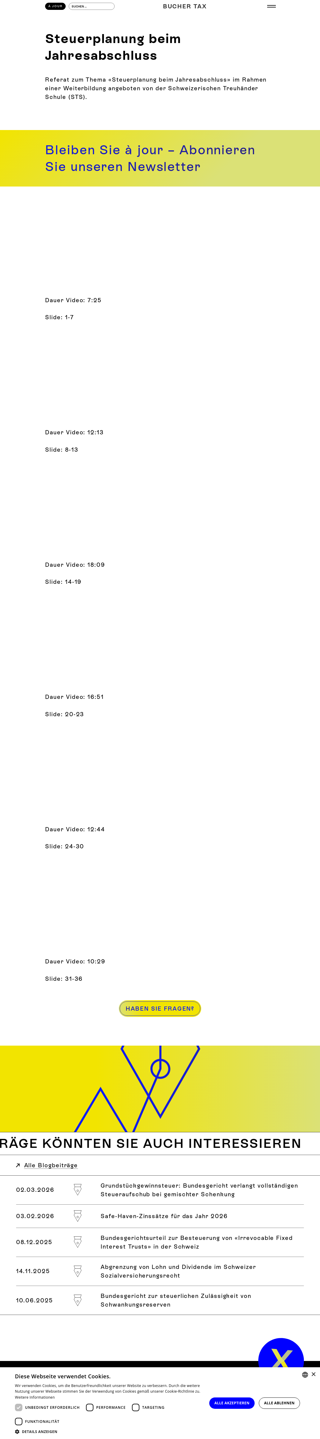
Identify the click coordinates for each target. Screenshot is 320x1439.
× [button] (313, 1374)
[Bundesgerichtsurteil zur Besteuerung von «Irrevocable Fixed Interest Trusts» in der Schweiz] (160, 1242)
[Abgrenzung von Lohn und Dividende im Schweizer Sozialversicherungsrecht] (160, 1271)
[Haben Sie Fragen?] (160, 1008)
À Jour (55, 6)
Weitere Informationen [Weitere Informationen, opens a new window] (35, 1397)
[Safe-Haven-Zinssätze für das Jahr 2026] (160, 1216)
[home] (281, 1361)
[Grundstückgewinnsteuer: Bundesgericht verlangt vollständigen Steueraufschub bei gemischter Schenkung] (160, 1190)
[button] (108, 1432)
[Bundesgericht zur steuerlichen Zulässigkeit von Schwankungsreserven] (160, 1300)
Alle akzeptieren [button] (232, 1403)
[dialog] (160, 1403)
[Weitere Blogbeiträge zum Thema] (160, 1143)
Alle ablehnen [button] (279, 1403)
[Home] (185, 6)
